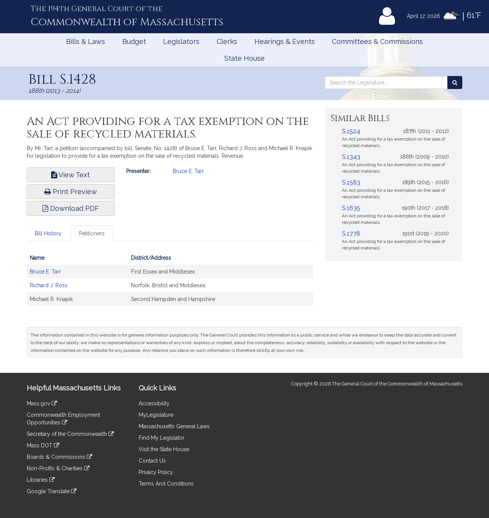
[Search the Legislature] (454, 82)
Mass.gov (42, 403)
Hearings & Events (284, 41)
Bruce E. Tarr (188, 171)
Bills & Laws (85, 41)
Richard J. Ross (49, 285)
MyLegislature (156, 415)
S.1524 (351, 131)
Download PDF (70, 208)
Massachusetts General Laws (174, 426)
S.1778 (351, 233)
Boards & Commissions (59, 457)
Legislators (181, 41)
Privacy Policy (156, 472)
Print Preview (70, 192)
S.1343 (351, 156)
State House (244, 58)
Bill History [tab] (48, 233)
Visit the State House (164, 449)
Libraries (41, 480)
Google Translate (51, 491)
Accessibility (154, 403)
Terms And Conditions (166, 484)
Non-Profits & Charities (58, 468)
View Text (70, 175)
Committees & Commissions (377, 41)
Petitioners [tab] (92, 233)
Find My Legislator (162, 438)
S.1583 (351, 182)
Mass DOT (43, 445)
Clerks (227, 41)
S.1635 (351, 208)
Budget (134, 41)
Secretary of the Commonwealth (70, 434)
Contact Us (152, 461)
